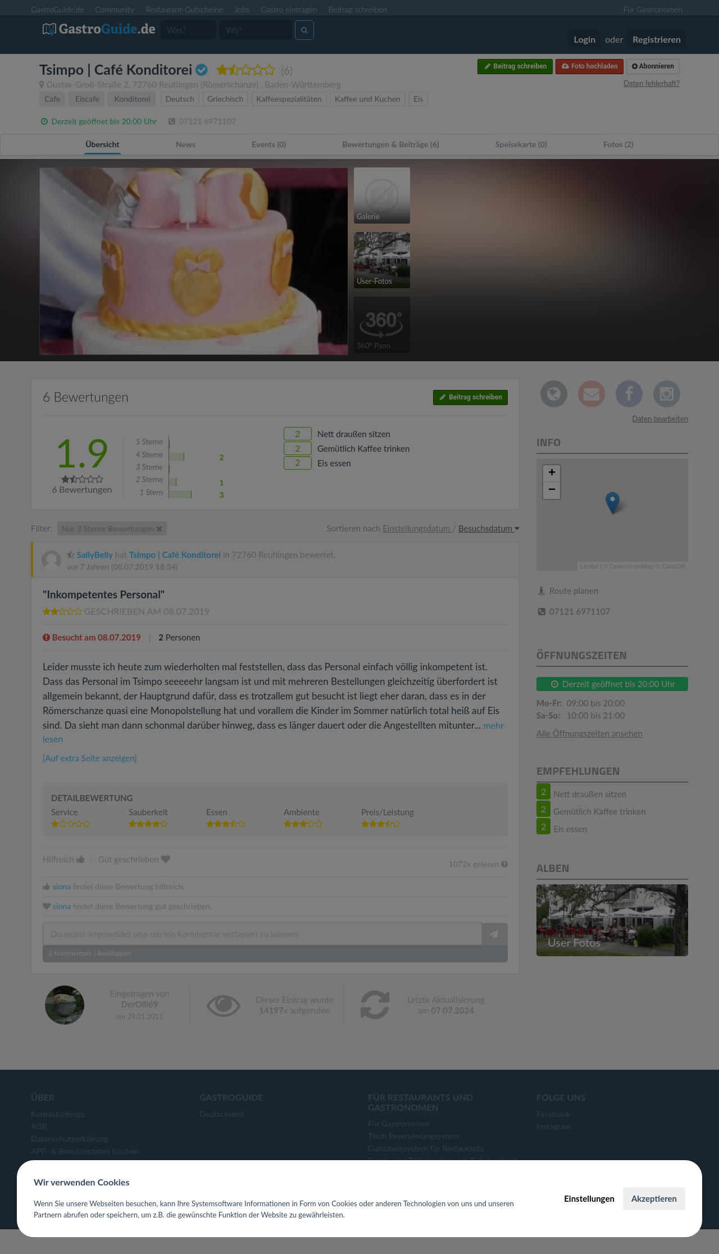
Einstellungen (589, 1198)
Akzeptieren (654, 1198)
